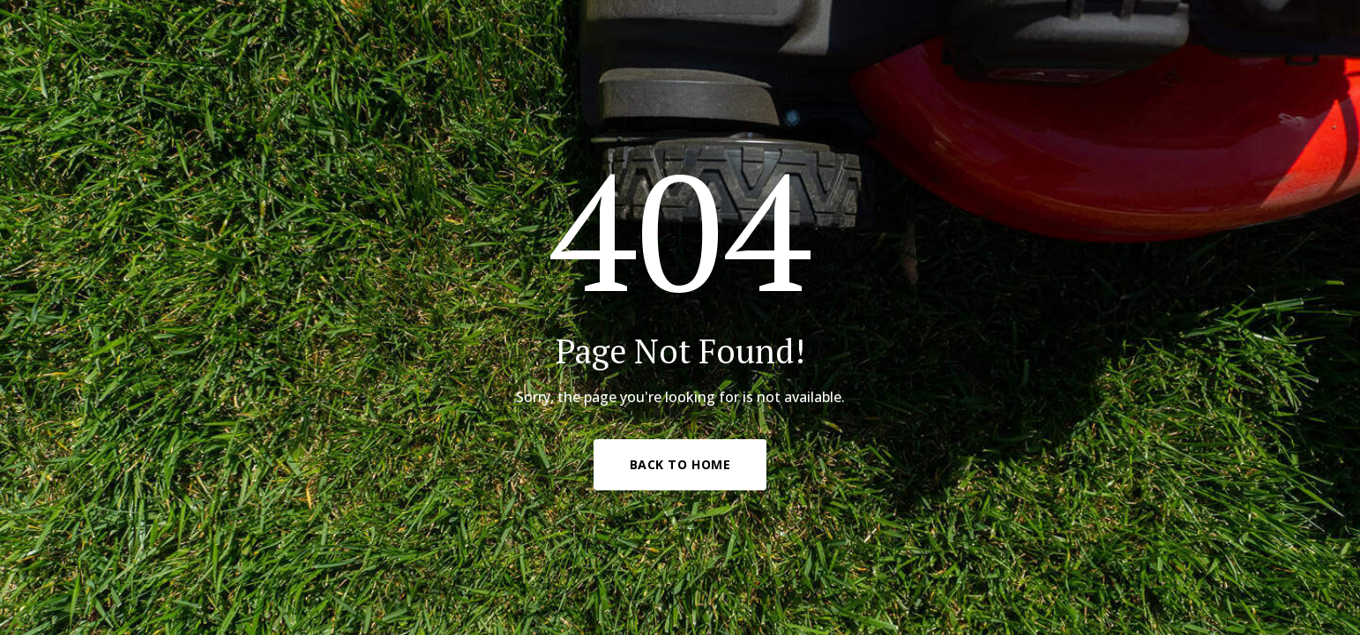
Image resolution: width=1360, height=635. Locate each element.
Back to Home (680, 464)
